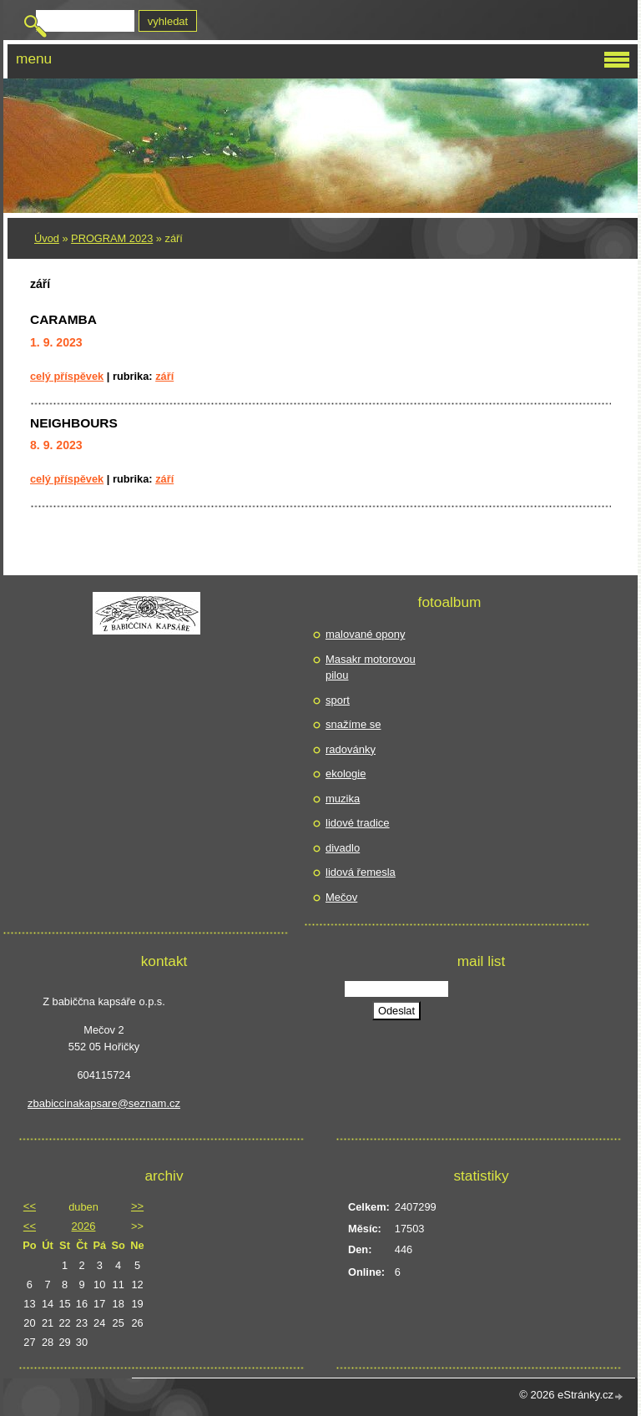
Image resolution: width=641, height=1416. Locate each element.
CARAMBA (63, 319)
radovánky (351, 749)
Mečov (341, 897)
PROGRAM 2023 (112, 238)
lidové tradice (358, 823)
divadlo (343, 848)
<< (29, 1206)
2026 (84, 1226)
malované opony (365, 634)
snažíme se (353, 724)
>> (137, 1206)
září (164, 376)
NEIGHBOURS (74, 423)
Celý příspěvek (66, 376)
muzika (343, 798)
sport (338, 700)
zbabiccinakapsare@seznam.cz (104, 1103)
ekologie (346, 773)
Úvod (46, 238)
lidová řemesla (361, 872)
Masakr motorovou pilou (371, 667)
